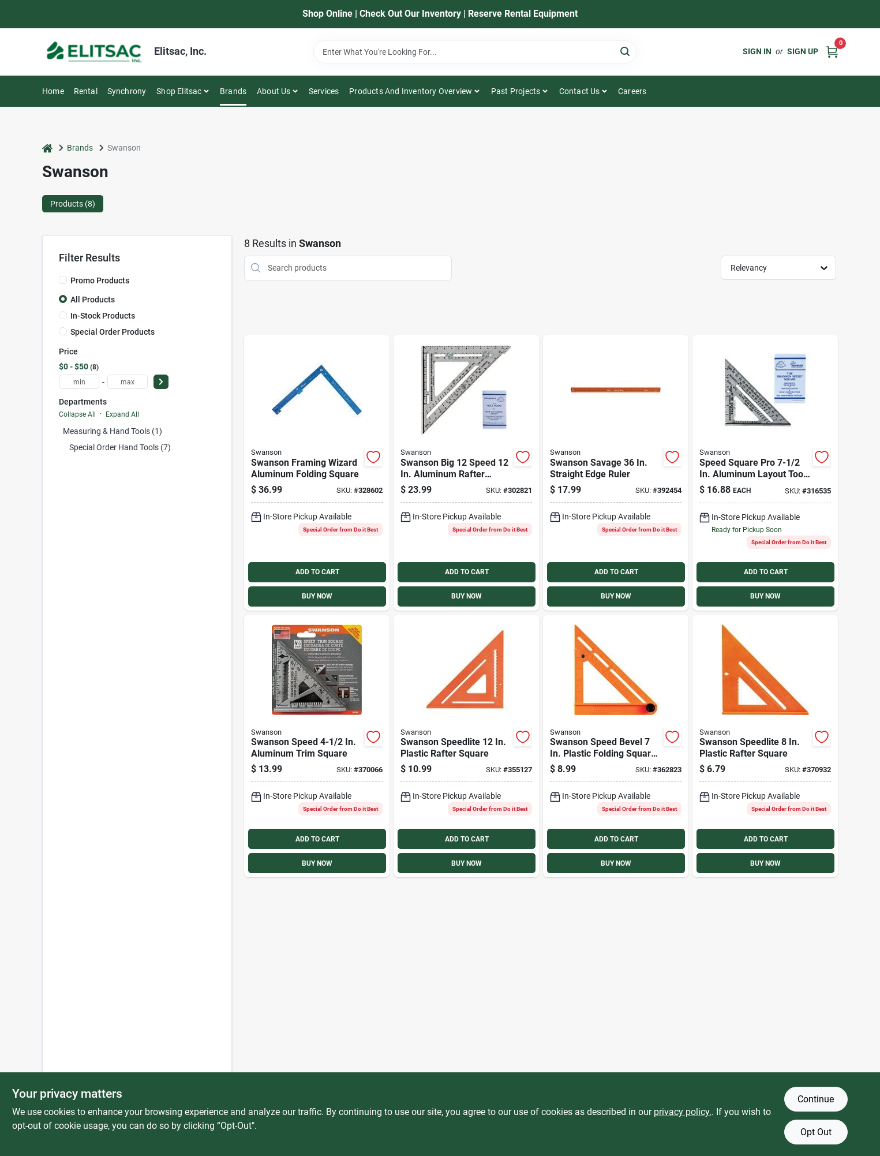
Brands (233, 91)
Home (53, 91)
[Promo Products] (63, 280)
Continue (815, 1099)
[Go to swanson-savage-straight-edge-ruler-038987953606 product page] (615, 473)
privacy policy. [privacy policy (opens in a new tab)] (683, 1111)
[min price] (79, 382)
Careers (632, 91)
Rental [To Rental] (86, 91)
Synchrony (127, 91)
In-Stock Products (102, 316)
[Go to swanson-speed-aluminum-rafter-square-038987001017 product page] (765, 473)
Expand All (122, 414)
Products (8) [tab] (72, 203)
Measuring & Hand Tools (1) (112, 431)
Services (324, 91)
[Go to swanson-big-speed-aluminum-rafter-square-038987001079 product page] (466, 473)
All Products (92, 299)
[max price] (127, 382)
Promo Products (99, 280)
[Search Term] (474, 51)
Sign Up (802, 51)
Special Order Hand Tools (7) (120, 447)
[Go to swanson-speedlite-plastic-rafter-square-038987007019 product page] (466, 746)
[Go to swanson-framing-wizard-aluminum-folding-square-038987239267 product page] (317, 473)
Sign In (757, 51)
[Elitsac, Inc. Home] (94, 52)
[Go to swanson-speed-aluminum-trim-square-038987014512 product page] (317, 746)
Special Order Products (112, 332)
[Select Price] (160, 382)
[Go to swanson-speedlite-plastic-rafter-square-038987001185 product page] (765, 746)
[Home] (47, 148)
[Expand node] (63, 447)
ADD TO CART (317, 572)
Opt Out (816, 1132)
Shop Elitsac (178, 91)
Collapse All (77, 414)
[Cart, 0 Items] (832, 52)
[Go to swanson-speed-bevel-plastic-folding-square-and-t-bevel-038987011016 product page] (615, 746)
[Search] (625, 51)
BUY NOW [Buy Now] (317, 596)
